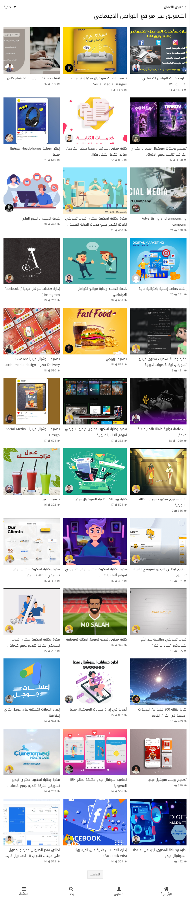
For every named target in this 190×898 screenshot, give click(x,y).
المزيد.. (95, 874)
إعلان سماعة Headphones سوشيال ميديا (34, 151)
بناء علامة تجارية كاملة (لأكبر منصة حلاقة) (162, 432)
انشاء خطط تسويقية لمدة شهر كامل (33, 78)
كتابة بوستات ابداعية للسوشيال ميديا (101, 499)
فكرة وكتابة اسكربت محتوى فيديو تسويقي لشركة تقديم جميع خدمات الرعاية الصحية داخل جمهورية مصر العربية (96, 224)
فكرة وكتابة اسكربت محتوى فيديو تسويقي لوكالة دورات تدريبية (162, 362)
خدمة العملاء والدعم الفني (41, 218)
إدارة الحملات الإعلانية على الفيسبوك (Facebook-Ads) (101, 853)
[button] (10, 7)
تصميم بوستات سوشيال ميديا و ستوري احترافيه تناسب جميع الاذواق (159, 151)
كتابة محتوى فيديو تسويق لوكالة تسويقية (163, 502)
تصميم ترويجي (116, 359)
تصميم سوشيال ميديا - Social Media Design (33, 432)
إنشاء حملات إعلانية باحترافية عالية (163, 289)
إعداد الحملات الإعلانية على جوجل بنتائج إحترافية (32, 712)
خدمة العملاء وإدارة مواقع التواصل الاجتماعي (102, 292)
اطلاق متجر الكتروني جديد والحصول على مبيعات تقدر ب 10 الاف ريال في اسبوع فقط (33, 856)
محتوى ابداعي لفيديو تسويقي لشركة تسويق (160, 572)
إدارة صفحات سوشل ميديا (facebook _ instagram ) (32, 292)
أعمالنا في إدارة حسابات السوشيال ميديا (98, 709)
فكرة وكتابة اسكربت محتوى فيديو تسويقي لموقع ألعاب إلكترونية (96, 432)
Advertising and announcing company (164, 221)
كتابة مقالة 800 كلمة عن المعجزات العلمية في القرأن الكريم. (162, 712)
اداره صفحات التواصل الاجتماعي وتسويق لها (164, 81)
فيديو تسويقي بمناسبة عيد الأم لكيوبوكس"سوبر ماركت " (164, 642)
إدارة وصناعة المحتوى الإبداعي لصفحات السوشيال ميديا (159, 853)
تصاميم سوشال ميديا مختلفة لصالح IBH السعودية (98, 783)
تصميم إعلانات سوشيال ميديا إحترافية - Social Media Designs (99, 81)
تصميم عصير (51, 499)
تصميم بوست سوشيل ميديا (167, 780)
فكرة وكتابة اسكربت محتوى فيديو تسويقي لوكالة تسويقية (36, 572)
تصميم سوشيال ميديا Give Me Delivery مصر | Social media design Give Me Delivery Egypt (32, 365)
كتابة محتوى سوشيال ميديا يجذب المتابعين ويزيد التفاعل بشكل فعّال (96, 151)
